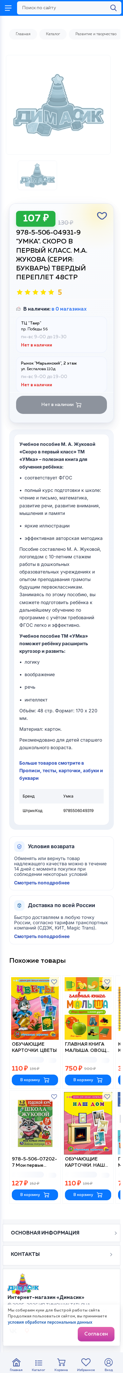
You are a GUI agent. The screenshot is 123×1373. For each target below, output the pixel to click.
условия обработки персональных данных (50, 1322)
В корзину (35, 1080)
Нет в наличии (61, 405)
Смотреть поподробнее (42, 882)
